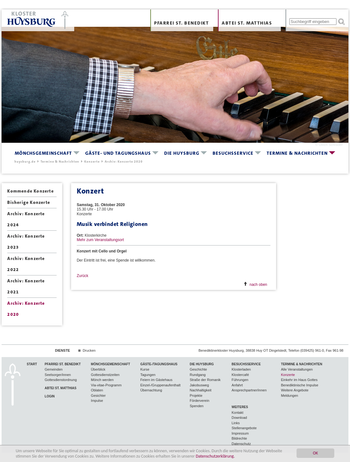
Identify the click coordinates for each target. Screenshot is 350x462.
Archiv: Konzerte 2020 (124, 161)
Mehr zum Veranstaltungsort (100, 240)
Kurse (144, 369)
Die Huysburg (181, 153)
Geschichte (198, 369)
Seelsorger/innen (58, 375)
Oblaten (97, 390)
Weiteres (239, 407)
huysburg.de (25, 161)
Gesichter (98, 395)
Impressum (239, 433)
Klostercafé (240, 375)
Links (235, 423)
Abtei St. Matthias (247, 23)
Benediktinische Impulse (300, 385)
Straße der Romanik (205, 380)
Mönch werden (102, 380)
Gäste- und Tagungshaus (118, 153)
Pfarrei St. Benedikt (181, 23)
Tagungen (147, 375)
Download (239, 417)
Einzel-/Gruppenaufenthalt (160, 385)
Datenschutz (241, 444)
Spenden (196, 406)
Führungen (239, 380)
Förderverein (199, 400)
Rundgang (198, 375)
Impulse (97, 400)
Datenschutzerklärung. (215, 456)
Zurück (82, 276)
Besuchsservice (233, 153)
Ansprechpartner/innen (248, 390)
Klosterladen (241, 369)
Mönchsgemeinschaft (43, 153)
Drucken (89, 350)
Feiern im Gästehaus (156, 380)
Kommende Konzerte (30, 191)
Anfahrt (236, 385)
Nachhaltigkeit (200, 390)
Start (32, 364)
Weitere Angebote (294, 390)
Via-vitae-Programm (106, 385)
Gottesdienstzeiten (105, 375)
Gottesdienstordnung (61, 380)
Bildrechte (239, 438)
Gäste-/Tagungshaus (158, 364)
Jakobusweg (199, 385)
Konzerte (92, 161)
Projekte (196, 395)
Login (50, 396)
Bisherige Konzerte (28, 202)
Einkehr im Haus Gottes (299, 380)
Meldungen (289, 395)
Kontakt (237, 412)
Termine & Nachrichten (297, 153)
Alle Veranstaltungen (297, 369)
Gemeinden (54, 369)
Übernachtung (151, 390)
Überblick (98, 369)
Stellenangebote (244, 428)
